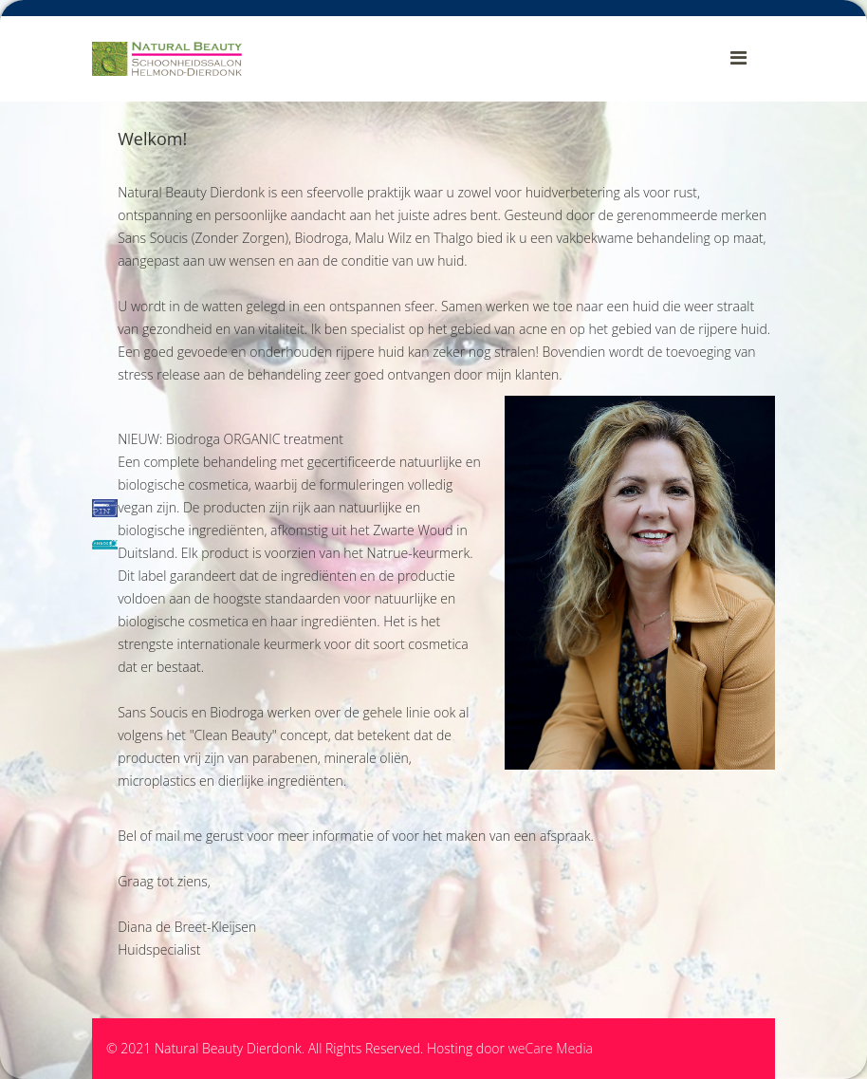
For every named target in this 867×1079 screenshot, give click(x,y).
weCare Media (550, 1048)
